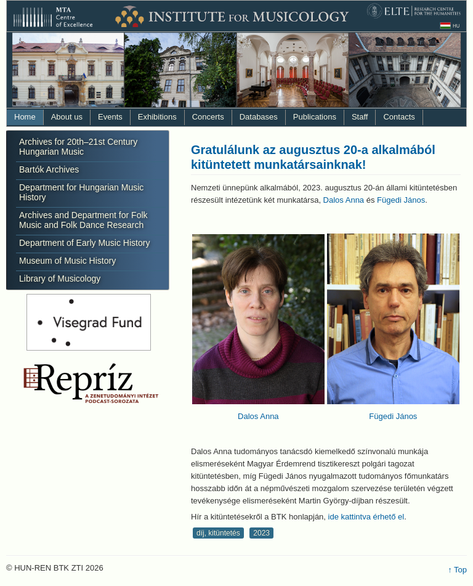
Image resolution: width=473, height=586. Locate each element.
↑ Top (457, 569)
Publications (314, 116)
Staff (360, 116)
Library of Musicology (59, 278)
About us (67, 116)
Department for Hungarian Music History (81, 192)
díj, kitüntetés (218, 533)
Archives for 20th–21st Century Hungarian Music (78, 147)
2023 (261, 533)
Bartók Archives (49, 169)
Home (25, 116)
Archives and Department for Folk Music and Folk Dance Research (83, 220)
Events (110, 116)
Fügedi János (401, 200)
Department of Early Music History (84, 243)
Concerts (208, 116)
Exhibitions (157, 116)
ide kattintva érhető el (366, 516)
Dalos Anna (344, 200)
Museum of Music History (67, 261)
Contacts (398, 116)
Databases (259, 116)
